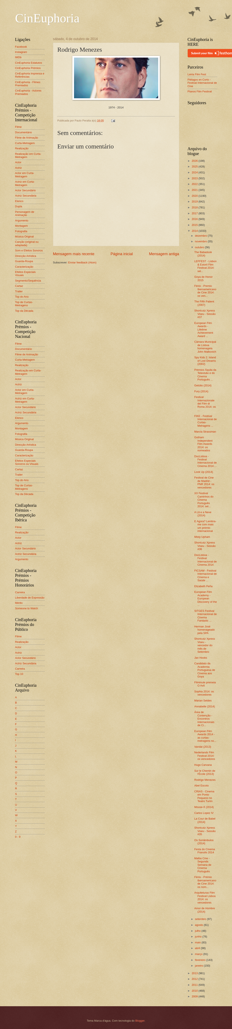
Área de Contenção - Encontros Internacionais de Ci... (204, 719)
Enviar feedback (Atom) (82, 262)
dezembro (201, 235)
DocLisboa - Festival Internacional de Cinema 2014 (205, 559)
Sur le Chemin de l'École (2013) (204, 772)
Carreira (20, 592)
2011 (195, 984)
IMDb (18, 57)
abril (198, 948)
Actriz (18, 167)
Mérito (19, 602)
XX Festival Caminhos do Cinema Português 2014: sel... (203, 500)
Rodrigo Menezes (205, 779)
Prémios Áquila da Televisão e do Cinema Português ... (205, 374)
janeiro (199, 965)
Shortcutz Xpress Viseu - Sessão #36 (205, 546)
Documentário (23, 132)
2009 (195, 996)
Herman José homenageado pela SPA (204, 630)
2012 (195, 978)
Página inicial (121, 254)
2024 (195, 172)
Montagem (21, 225)
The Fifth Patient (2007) (204, 303)
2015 (195, 225)
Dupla (18, 206)
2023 (195, 178)
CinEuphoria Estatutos (28, 62)
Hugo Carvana (203, 764)
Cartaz (19, 285)
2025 (195, 166)
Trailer (19, 291)
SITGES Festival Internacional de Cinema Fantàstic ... (205, 615)
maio (198, 942)
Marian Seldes (203, 700)
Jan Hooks (200, 657)
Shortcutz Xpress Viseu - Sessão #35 (205, 831)
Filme (18, 126)
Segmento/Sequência (28, 280)
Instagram (21, 52)
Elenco (19, 201)
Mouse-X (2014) (204, 807)
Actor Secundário (25, 190)
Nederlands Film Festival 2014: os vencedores (204, 756)
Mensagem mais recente (73, 254)
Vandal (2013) (202, 746)
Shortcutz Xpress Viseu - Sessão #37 (205, 314)
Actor (18, 162)
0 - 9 (18, 836)
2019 (195, 201)
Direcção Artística (25, 256)
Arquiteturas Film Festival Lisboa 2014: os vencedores (205, 897)
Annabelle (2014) (204, 706)
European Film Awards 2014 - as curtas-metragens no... (205, 736)
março (199, 954)
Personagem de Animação (24, 213)
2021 (195, 190)
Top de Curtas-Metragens (24, 304)
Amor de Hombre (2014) (204, 910)
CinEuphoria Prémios (28, 68)
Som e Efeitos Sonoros (29, 250)
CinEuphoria (47, 18)
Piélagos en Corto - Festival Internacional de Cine (202, 83)
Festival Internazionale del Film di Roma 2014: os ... (205, 403)
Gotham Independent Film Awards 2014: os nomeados (203, 444)
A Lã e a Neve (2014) (202, 514)
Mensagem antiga (164, 254)
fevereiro (200, 960)
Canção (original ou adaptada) (27, 243)
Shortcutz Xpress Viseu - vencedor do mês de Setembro (204, 645)
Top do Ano (22, 296)
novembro (201, 241)
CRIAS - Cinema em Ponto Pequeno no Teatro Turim (204, 796)
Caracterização (24, 266)
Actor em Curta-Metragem (24, 174)
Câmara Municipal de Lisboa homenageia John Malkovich (205, 346)
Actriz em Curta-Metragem (25, 183)
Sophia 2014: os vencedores (204, 693)
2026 (195, 160)
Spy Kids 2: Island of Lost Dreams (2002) (205, 360)
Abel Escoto (201, 785)
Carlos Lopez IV (204, 813)
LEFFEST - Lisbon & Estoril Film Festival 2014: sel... (205, 266)
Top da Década (24, 310)
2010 (195, 990)
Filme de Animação (26, 137)
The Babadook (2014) (203, 254)
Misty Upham (202, 536)
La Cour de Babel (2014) (204, 820)
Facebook (21, 46)
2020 (195, 195)
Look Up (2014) (203, 471)
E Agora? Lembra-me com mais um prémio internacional (205, 526)
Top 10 (19, 674)
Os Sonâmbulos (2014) (204, 842)
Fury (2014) (201, 391)
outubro (200, 247)
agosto (199, 925)
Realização (22, 148)
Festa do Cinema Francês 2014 (204, 851)
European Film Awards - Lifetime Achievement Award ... (203, 329)
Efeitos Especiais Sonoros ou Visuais (26, 462)
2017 (195, 213)
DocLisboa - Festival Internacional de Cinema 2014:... (205, 461)
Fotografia (21, 231)
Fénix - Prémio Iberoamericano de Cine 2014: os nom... (205, 881)
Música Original (24, 236)
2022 (195, 184)
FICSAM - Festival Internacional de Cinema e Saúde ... (205, 575)
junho (198, 936)
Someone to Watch (26, 608)
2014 (195, 230)
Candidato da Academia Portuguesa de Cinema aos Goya (204, 670)
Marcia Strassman (205, 431)
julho (198, 930)
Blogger (140, 1020)
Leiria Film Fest (197, 74)
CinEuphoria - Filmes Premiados (27, 84)
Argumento (21, 220)
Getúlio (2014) (203, 385)
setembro (201, 919)
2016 (195, 219)
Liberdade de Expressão (30, 597)
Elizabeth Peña (203, 586)
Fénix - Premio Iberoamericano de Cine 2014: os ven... (205, 290)
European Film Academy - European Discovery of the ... (205, 598)
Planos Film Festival (200, 91)
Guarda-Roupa (24, 261)
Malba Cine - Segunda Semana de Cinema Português (202, 865)
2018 (195, 207)
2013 (195, 973)
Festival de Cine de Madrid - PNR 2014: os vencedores (204, 482)
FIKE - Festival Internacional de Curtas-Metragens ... (205, 420)
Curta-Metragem (25, 143)
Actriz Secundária (25, 195)
